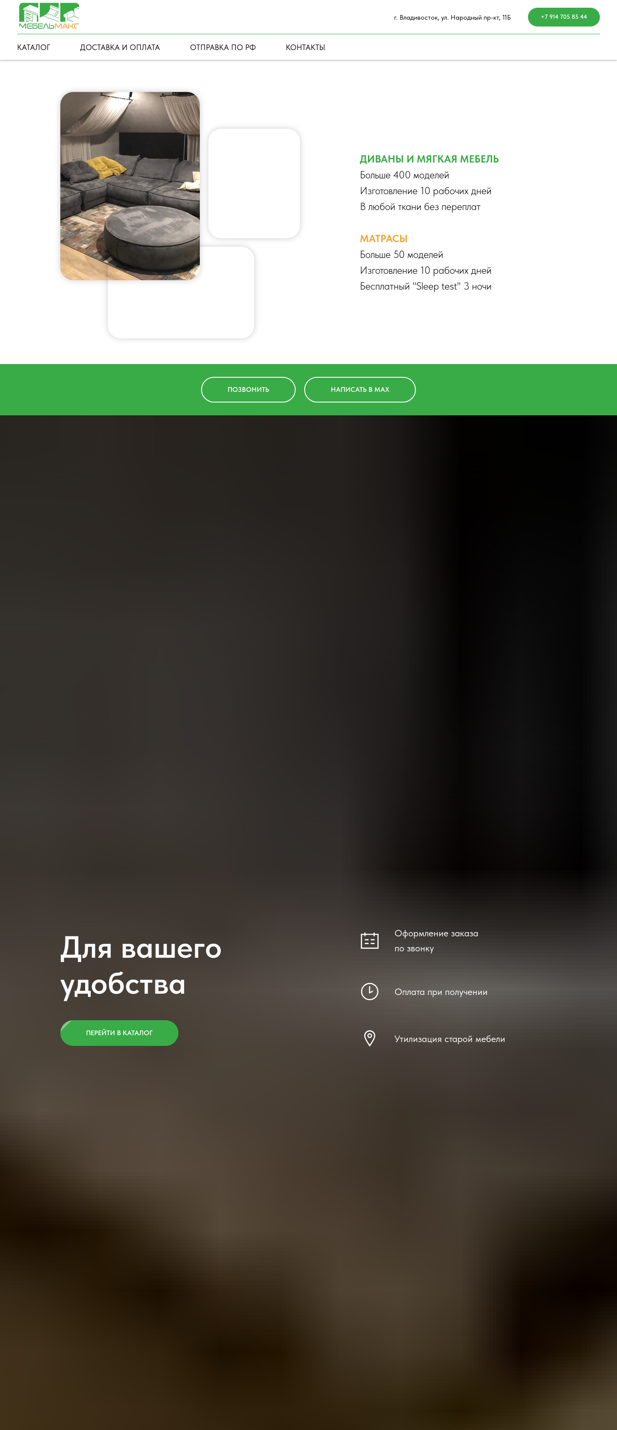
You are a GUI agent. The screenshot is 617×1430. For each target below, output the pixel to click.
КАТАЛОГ (33, 47)
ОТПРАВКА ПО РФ (223, 47)
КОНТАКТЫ (305, 47)
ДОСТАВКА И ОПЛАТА (120, 47)
